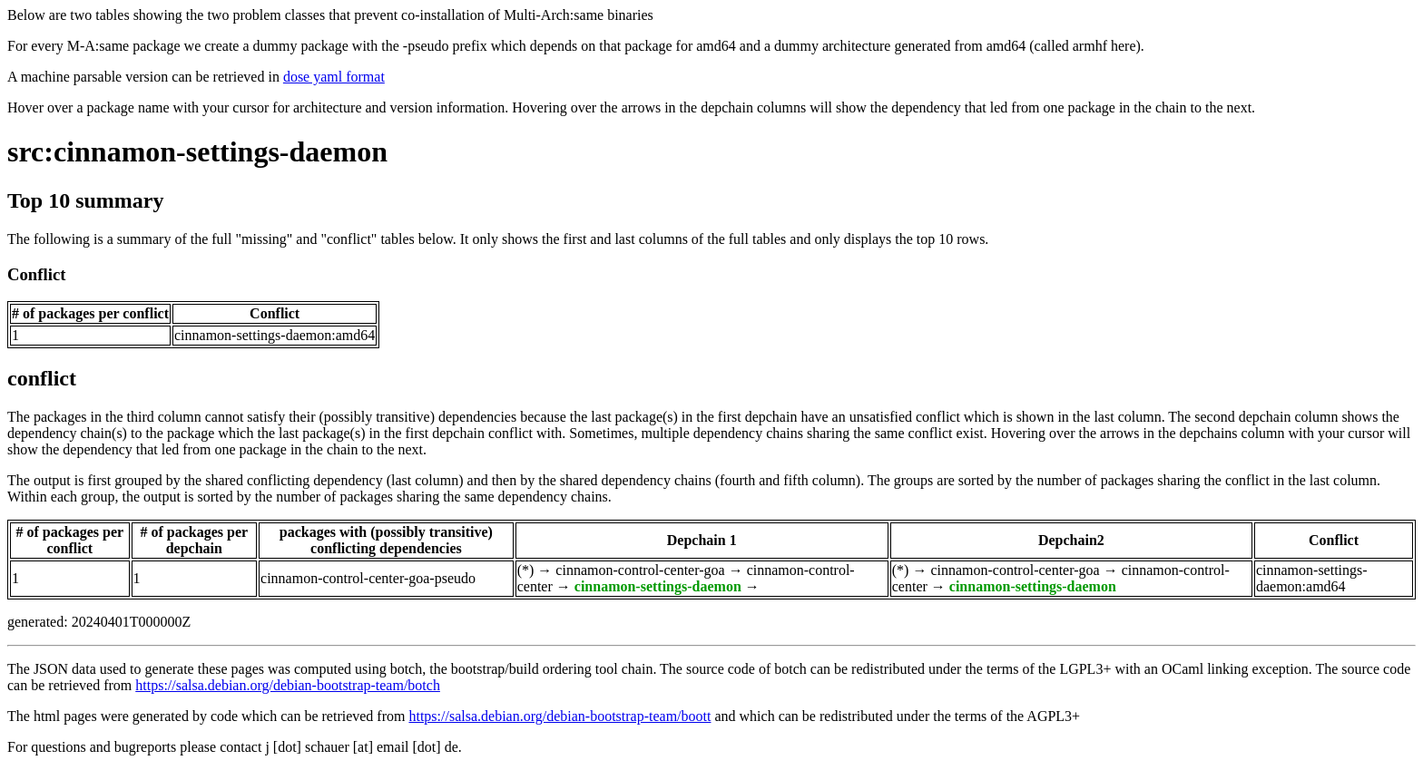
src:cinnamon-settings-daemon (197, 151)
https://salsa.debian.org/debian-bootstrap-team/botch (287, 685)
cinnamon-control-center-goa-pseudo (368, 578)
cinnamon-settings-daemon (657, 586)
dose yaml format (334, 76)
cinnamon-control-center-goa (639, 570)
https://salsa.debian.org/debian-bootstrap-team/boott (559, 716)
